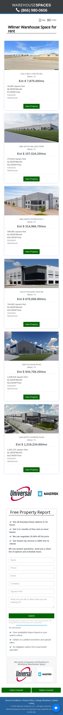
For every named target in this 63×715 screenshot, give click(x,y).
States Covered (46, 690)
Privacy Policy (28, 700)
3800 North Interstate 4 (31, 219)
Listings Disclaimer (43, 700)
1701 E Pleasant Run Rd (31, 292)
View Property (31, 106)
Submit (31, 616)
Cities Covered (16, 690)
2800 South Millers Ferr (31, 147)
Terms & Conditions (13, 700)
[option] (14, 494)
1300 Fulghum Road (31, 365)
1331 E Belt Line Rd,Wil (31, 74)
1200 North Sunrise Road (31, 437)
